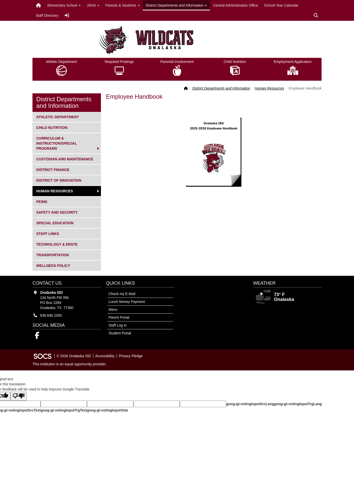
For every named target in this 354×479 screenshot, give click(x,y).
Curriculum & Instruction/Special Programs (56, 142)
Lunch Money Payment (127, 302)
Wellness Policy (53, 265)
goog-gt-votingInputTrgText (64, 410)
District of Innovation (58, 180)
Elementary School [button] (64, 5)
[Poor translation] (18, 396)
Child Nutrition (51, 127)
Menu (113, 309)
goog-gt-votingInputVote (107, 410)
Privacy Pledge (131, 356)
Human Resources (269, 88)
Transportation (52, 254)
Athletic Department (57, 116)
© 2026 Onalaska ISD (74, 356)
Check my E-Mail (122, 294)
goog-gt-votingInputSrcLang (250, 404)
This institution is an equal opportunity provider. (69, 364)
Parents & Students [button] (122, 5)
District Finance (52, 169)
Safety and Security (57, 212)
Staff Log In (118, 325)
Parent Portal (119, 317)
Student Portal (120, 333)
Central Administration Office (235, 5)
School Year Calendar (281, 5)
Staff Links (47, 233)
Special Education (55, 222)
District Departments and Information (221, 88)
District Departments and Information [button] (176, 5)
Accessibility (105, 356)
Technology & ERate (57, 244)
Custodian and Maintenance (64, 158)
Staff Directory (47, 15)
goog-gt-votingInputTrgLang (298, 404)
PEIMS (44, 201)
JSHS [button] (93, 5)
